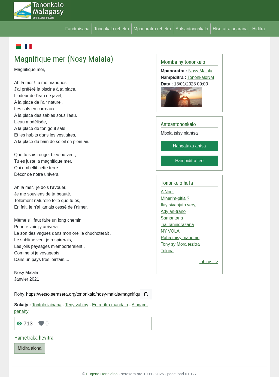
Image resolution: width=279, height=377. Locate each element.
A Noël (167, 191)
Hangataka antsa (189, 146)
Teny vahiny (76, 304)
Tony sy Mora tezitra (180, 244)
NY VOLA (170, 231)
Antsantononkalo (191, 28)
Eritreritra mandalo (110, 304)
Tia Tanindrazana (177, 224)
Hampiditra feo (189, 160)
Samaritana (172, 218)
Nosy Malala (90, 59)
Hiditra (258, 28)
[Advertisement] (245, 125)
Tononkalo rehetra (111, 28)
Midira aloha (29, 348)
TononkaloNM (200, 77)
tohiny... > (208, 261)
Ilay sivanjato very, (178, 205)
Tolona (167, 250)
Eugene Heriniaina (101, 374)
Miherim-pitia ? (175, 198)
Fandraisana (77, 28)
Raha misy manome (180, 237)
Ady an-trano (173, 211)
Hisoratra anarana (230, 28)
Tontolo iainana (47, 304)
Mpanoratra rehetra (152, 28)
